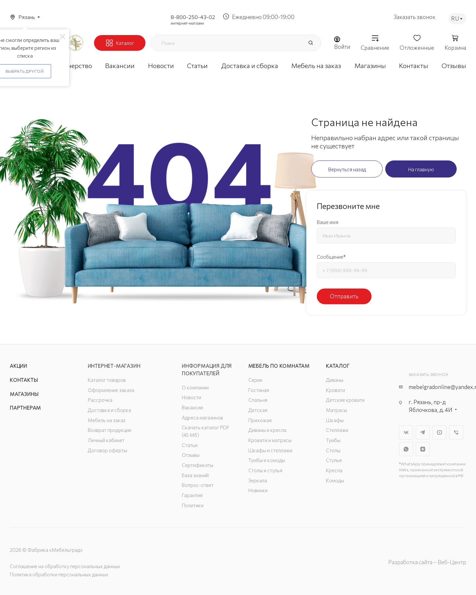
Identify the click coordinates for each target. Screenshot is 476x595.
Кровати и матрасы (270, 440)
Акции (18, 366)
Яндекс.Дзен (423, 449)
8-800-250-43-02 (193, 17)
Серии (255, 380)
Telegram (423, 432)
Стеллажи (337, 430)
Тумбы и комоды (266, 460)
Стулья (334, 460)
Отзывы (191, 455)
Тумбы (333, 440)
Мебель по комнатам (279, 366)
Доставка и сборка (109, 410)
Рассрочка (100, 400)
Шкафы (335, 420)
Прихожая (260, 420)
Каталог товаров (107, 380)
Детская (257, 410)
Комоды (335, 480)
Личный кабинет (106, 440)
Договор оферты (107, 450)
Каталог (338, 366)
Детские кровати (345, 400)
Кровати (335, 390)
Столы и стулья (265, 470)
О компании (195, 387)
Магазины (24, 394)
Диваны (334, 380)
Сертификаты (197, 465)
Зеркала (257, 480)
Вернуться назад (347, 169)
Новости (191, 397)
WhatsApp (406, 449)
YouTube (439, 432)
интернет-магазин (187, 23)
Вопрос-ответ (198, 485)
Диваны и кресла (267, 430)
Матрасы (336, 410)
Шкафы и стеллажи (270, 450)
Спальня (257, 400)
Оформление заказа (111, 390)
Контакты (24, 380)
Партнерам (25, 408)
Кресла (334, 470)
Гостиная (258, 390)
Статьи (190, 445)
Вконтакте (406, 432)
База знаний (195, 475)
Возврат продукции (109, 430)
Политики (192, 505)
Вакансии (192, 407)
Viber (456, 432)
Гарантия (192, 495)
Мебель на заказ (106, 420)
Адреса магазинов (202, 417)
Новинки (258, 490)
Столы (333, 450)
